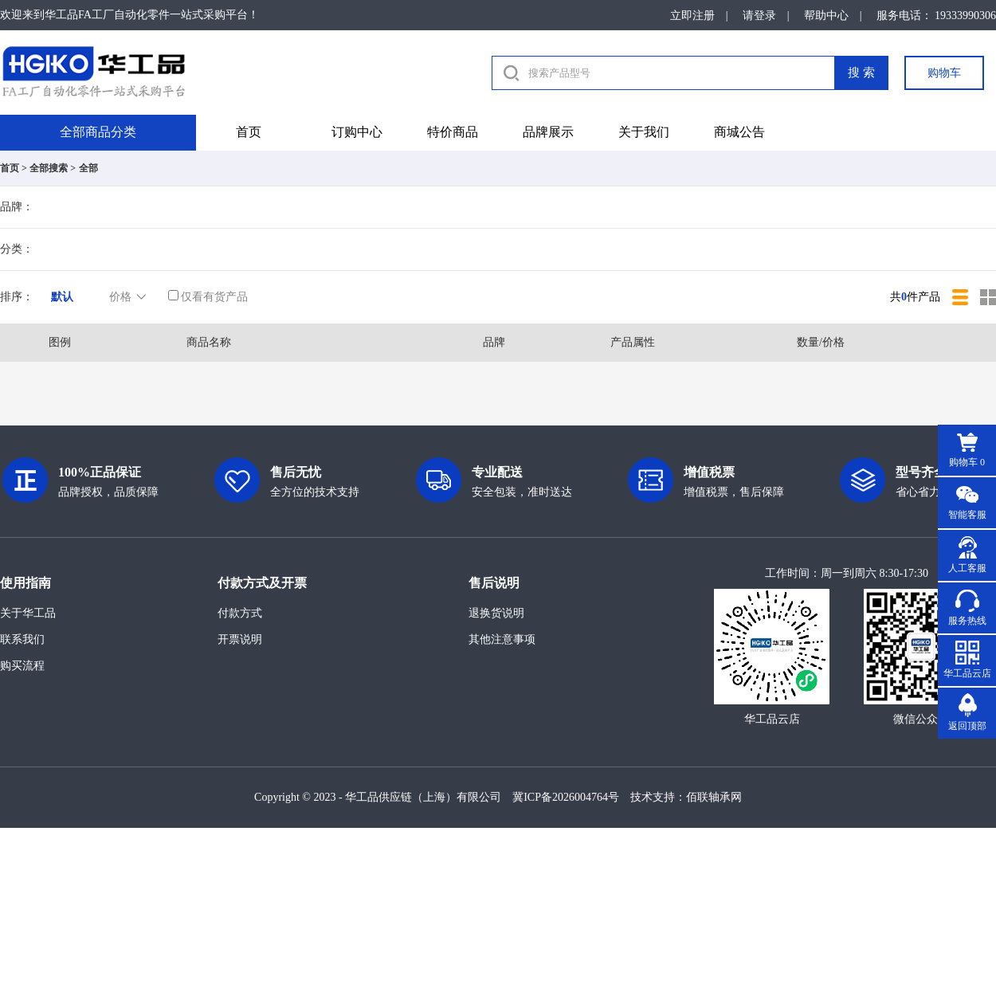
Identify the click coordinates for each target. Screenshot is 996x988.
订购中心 (356, 132)
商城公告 (739, 132)
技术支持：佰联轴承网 (686, 797)
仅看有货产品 (208, 297)
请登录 (759, 16)
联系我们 (22, 639)
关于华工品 (28, 613)
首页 (248, 132)
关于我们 (643, 132)
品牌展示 (548, 132)
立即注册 (692, 16)
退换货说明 (496, 613)
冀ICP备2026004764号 (565, 797)
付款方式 (240, 613)
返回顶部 (967, 725)
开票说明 (240, 639)
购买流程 (22, 666)
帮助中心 (826, 16)
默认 (62, 297)
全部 (88, 168)
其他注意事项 (502, 639)
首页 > (13, 168)
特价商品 (452, 132)
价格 (129, 297)
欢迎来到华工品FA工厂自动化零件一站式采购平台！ (129, 15)
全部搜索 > (52, 168)
